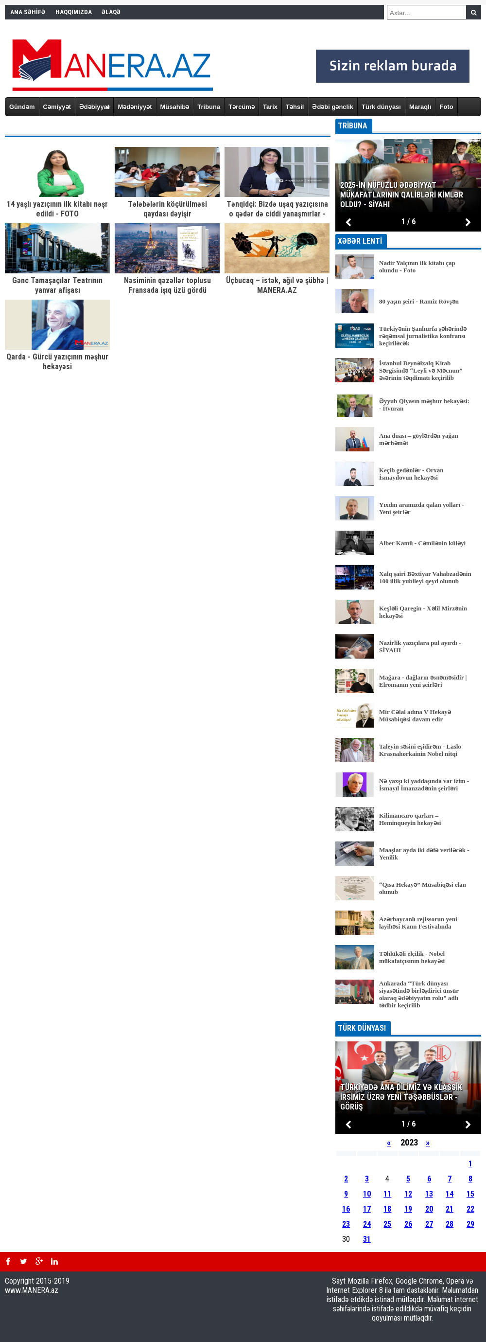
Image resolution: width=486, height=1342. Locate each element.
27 (429, 1224)
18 (387, 1209)
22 (470, 1209)
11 (387, 1194)
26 (408, 1224)
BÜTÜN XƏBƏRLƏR (408, 1014)
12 (408, 1194)
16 (346, 1209)
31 (367, 1239)
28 (449, 1224)
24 (367, 1224)
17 (367, 1209)
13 (429, 1194)
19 (408, 1209)
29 (470, 1224)
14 (449, 1194)
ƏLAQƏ (111, 12)
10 (367, 1194)
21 (449, 1209)
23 (346, 1224)
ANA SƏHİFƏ (27, 12)
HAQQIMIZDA (73, 12)
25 (387, 1224)
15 (470, 1194)
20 (429, 1209)
